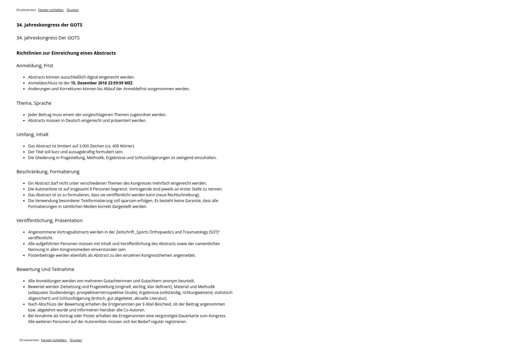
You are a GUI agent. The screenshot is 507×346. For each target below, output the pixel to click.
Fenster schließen (51, 10)
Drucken (73, 10)
